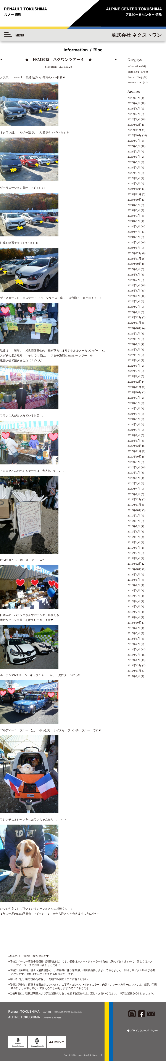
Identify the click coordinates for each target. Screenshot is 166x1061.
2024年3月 (133, 237)
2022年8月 (133, 338)
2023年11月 (134, 258)
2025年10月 (134, 135)
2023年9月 (133, 269)
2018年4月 (133, 601)
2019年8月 (133, 521)
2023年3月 (133, 301)
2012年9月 (133, 676)
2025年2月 (133, 178)
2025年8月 (133, 146)
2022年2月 (133, 370)
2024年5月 (133, 226)
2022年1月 (133, 376)
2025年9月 (133, 140)
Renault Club (134, 82)
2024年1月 (133, 247)
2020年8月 (133, 467)
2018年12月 (134, 563)
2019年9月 (133, 515)
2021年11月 (134, 387)
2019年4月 (133, 542)
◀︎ (1, 59)
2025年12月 (134, 124)
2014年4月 (133, 617)
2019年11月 (134, 504)
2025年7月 (133, 151)
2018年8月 (133, 579)
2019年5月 (133, 536)
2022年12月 (134, 317)
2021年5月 (133, 419)
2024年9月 (133, 205)
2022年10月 (134, 328)
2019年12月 (134, 499)
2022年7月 (133, 344)
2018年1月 (133, 606)
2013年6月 (133, 633)
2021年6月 (133, 413)
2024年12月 (134, 188)
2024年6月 (133, 221)
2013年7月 (133, 628)
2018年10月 (134, 569)
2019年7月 (133, 526)
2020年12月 (134, 445)
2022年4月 (133, 360)
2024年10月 (134, 199)
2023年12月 (134, 253)
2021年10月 (134, 392)
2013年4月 (133, 644)
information (133, 66)
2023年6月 (133, 285)
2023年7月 (133, 280)
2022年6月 (133, 349)
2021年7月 (133, 408)
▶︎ (115, 59)
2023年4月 (133, 296)
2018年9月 (133, 574)
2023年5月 (133, 290)
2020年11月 (134, 451)
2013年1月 (133, 660)
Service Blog (134, 77)
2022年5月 (133, 354)
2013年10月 (134, 622)
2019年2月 (133, 552)
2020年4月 (133, 488)
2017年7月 (133, 611)
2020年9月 (133, 462)
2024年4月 (133, 231)
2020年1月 (133, 494)
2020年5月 (133, 483)
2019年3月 (133, 547)
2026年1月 (133, 119)
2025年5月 (133, 162)
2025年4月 (133, 167)
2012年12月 (134, 665)
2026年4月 (133, 103)
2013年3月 (133, 649)
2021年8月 (133, 403)
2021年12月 (134, 381)
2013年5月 (133, 638)
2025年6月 (133, 156)
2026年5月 (133, 98)
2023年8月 (133, 274)
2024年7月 (133, 215)
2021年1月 (133, 440)
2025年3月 (133, 172)
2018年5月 (133, 595)
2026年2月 (133, 114)
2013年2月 (133, 654)
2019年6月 (133, 531)
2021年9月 (133, 397)
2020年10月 (134, 456)
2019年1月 (133, 558)
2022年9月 (133, 333)
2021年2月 (133, 435)
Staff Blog (133, 71)
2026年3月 (133, 108)
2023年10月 (134, 263)
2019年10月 (134, 510)
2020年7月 (133, 472)
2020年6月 (133, 478)
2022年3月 (133, 365)
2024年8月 (133, 210)
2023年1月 (133, 312)
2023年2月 (133, 306)
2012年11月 (134, 670)
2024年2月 (133, 242)
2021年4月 (133, 424)
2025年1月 (133, 183)
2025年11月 (134, 129)
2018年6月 (133, 590)
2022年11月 (134, 322)
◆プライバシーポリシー (142, 1030)
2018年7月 (133, 585)
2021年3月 (133, 429)
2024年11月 (134, 194)
